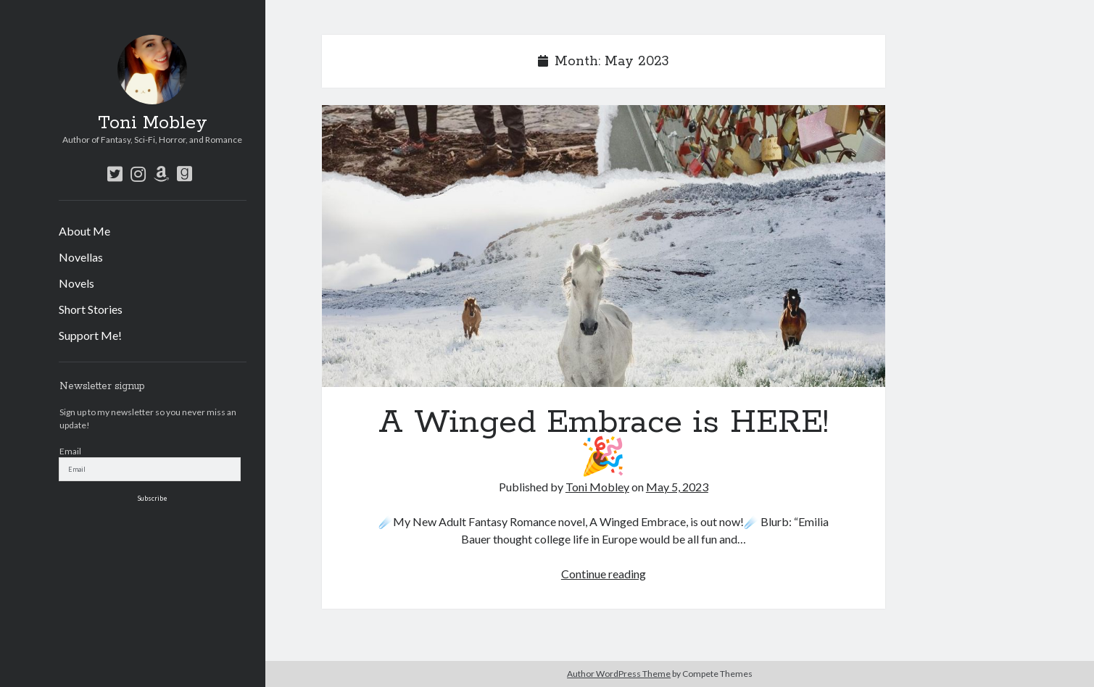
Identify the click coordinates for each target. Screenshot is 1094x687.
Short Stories (91, 309)
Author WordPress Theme (619, 673)
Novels (76, 283)
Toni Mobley (152, 123)
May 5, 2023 (677, 487)
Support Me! (90, 335)
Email (70, 451)
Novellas (81, 257)
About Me (84, 231)
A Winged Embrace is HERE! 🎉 (604, 246)
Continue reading (603, 573)
